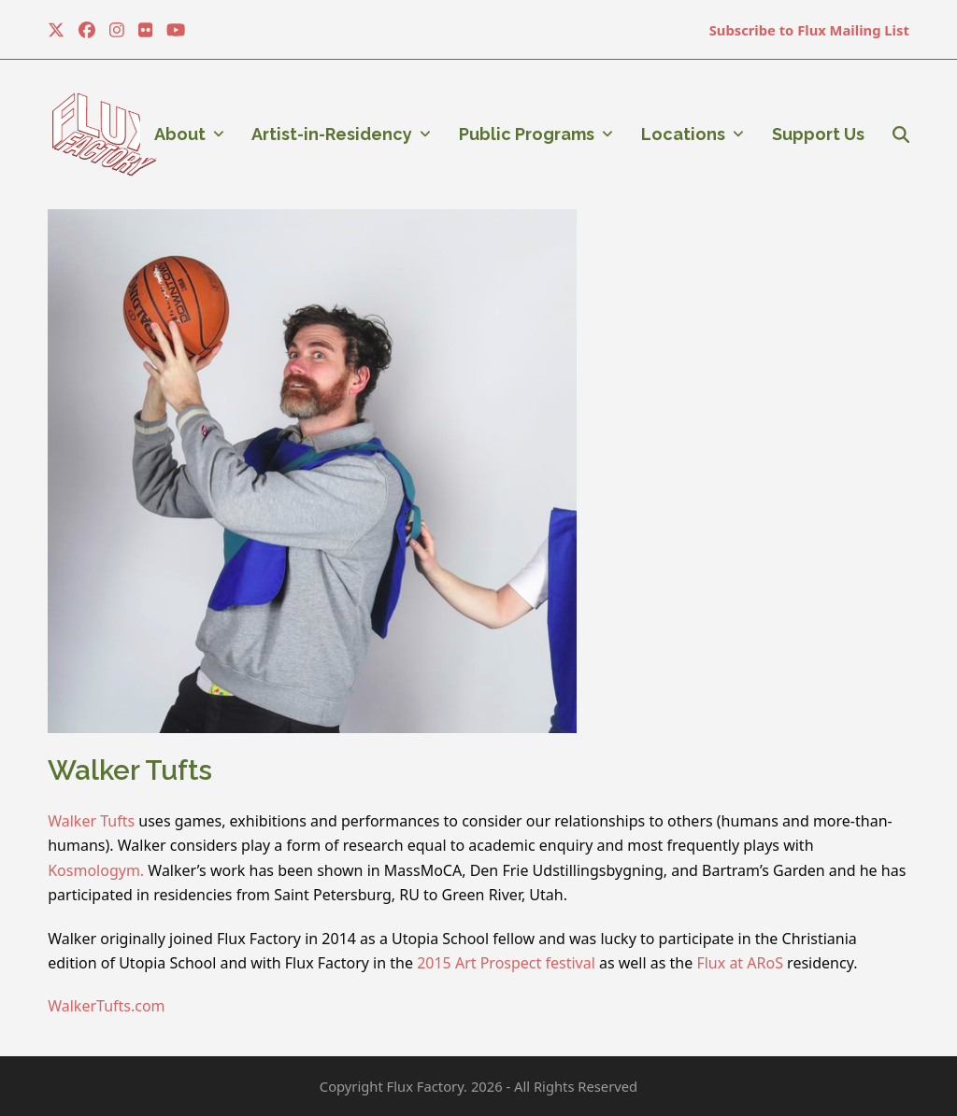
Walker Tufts (91, 821)
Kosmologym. (96, 870)
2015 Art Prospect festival (506, 963)
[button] (900, 134)
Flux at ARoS (739, 963)
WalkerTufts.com (106, 1006)
